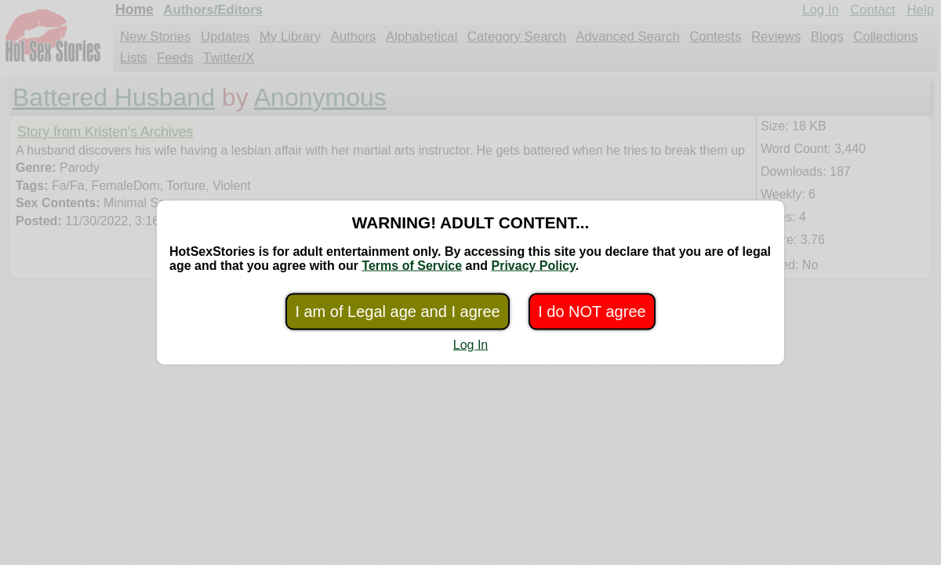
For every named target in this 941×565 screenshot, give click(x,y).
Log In (470, 345)
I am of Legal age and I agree (397, 311)
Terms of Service (412, 265)
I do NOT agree (591, 311)
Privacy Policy (533, 265)
